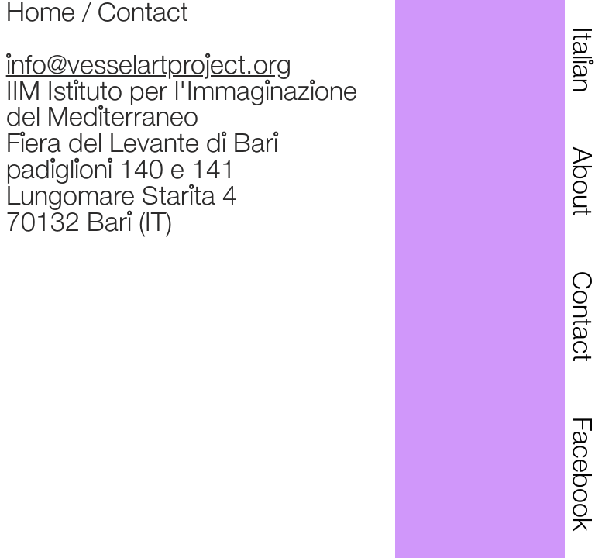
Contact (143, 14)
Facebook (580, 474)
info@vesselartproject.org (148, 66)
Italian (580, 59)
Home (40, 14)
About (580, 181)
